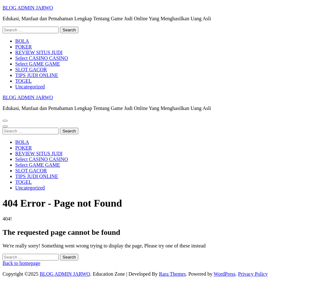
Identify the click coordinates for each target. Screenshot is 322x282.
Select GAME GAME (37, 64)
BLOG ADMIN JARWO (28, 7)
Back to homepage (21, 263)
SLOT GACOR (31, 69)
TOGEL (23, 81)
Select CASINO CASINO (41, 58)
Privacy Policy (253, 274)
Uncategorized (30, 86)
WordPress (224, 274)
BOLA (22, 41)
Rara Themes (172, 274)
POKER (23, 46)
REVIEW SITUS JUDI (38, 52)
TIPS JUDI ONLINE (36, 75)
